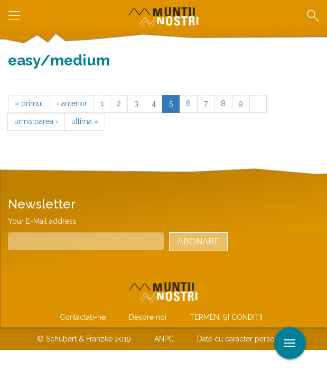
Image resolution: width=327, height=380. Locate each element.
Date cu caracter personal (241, 339)
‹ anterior (72, 103)
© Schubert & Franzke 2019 (84, 339)
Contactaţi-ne (83, 317)
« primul (29, 103)
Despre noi (147, 317)
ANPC (164, 339)
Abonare (198, 241)
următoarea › (36, 121)
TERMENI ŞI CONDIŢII (226, 317)
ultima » (84, 121)
